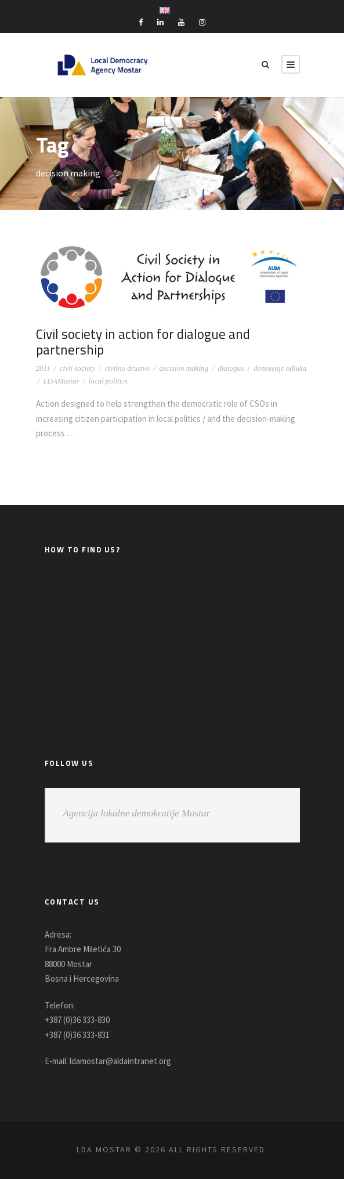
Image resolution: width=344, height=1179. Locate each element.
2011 (43, 368)
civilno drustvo (127, 368)
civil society (78, 368)
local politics (108, 381)
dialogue (231, 368)
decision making (183, 368)
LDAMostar (61, 381)
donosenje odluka (280, 368)
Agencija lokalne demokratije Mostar (137, 813)
